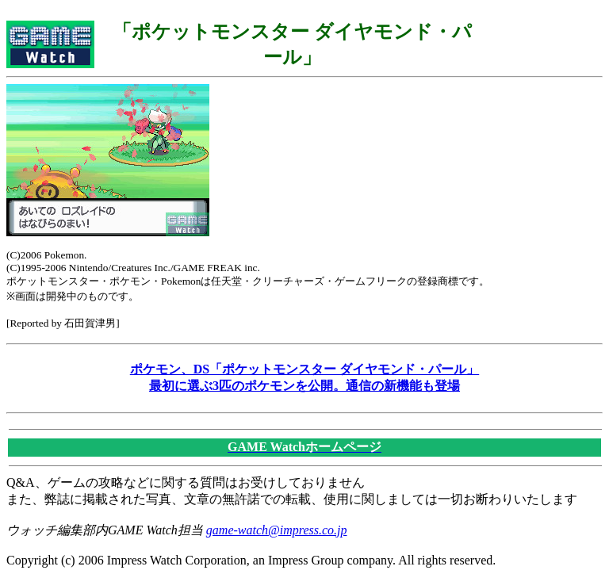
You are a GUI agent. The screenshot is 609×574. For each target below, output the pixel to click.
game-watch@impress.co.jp (276, 530)
